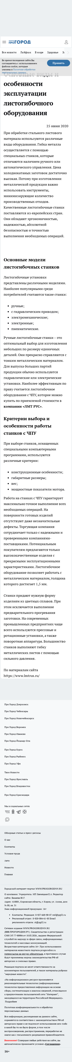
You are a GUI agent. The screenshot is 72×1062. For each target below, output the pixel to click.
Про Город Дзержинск (16, 704)
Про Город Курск (13, 749)
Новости (9, 867)
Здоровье (52, 52)
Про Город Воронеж (15, 727)
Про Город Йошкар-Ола (17, 740)
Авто (7, 860)
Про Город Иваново (15, 734)
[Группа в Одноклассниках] (13, 812)
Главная (8, 874)
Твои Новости (11, 772)
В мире (39, 52)
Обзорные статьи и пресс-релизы (22, 832)
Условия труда (12, 853)
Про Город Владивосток (17, 786)
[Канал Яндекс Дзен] (24, 812)
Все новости (9, 52)
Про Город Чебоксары (16, 711)
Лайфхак (25, 52)
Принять (59, 63)
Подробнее (11, 1001)
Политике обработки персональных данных (18, 71)
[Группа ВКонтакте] (7, 812)
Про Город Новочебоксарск (19, 718)
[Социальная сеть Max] (7, 819)
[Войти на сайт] (66, 42)
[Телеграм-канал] (19, 812)
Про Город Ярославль (16, 779)
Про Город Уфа (12, 763)
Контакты (9, 846)
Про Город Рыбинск (15, 756)
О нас (7, 839)
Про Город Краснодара (16, 794)
